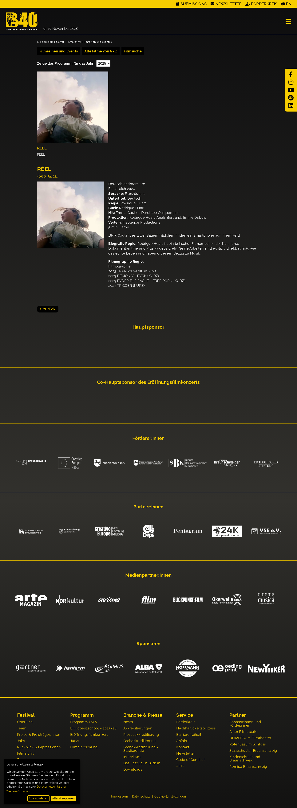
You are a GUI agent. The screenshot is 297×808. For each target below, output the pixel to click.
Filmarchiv (73, 41)
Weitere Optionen (18, 791)
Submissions (193, 4)
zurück (49, 309)
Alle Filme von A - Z (100, 51)
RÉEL (42, 148)
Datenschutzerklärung (51, 786)
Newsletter (229, 4)
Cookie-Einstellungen (170, 796)
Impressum (119, 796)
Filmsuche (133, 51)
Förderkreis (264, 4)
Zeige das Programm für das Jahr (65, 63)
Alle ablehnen (38, 798)
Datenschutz (141, 796)
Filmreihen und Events (96, 41)
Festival (59, 41)
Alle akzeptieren (63, 798)
